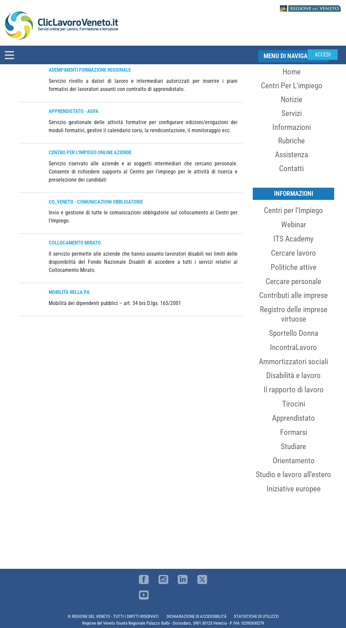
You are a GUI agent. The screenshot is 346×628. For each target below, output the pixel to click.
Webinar (293, 224)
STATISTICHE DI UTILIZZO (256, 616)
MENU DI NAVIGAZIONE (293, 56)
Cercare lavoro (293, 253)
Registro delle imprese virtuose (293, 314)
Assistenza (291, 154)
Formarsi (293, 432)
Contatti (291, 168)
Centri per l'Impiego (293, 210)
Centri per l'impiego (291, 85)
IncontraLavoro (293, 347)
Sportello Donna (293, 333)
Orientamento (294, 460)
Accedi (323, 54)
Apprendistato (293, 418)
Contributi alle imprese (293, 295)
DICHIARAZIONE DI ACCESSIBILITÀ (197, 616)
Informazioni (291, 127)
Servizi (291, 113)
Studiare (293, 446)
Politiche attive (294, 267)
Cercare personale (293, 281)
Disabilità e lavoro (293, 375)
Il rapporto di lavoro (294, 389)
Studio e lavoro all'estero (293, 474)
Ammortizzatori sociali (293, 361)
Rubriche (291, 140)
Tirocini (293, 404)
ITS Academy (293, 238)
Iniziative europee (294, 488)
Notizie (291, 99)
